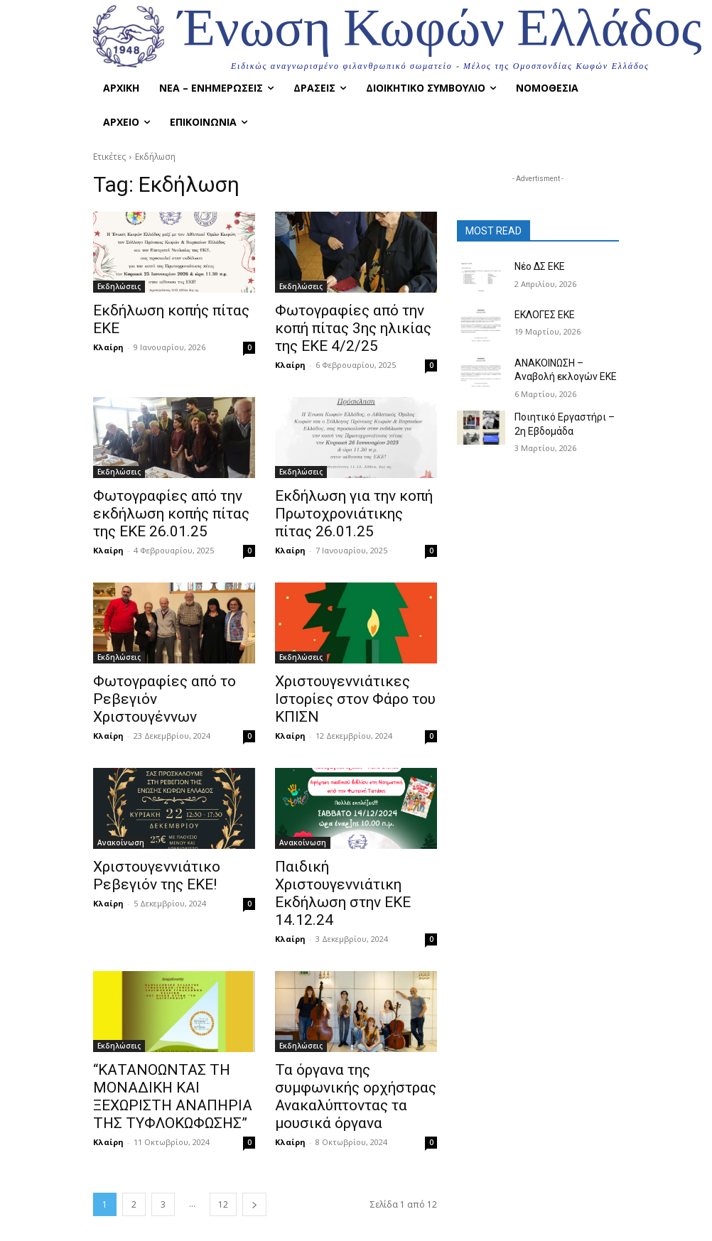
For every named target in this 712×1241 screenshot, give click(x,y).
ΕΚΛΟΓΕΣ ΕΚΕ (541, 314)
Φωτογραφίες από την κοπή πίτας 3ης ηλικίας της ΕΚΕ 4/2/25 (352, 325)
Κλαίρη (108, 327)
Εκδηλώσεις (119, 286)
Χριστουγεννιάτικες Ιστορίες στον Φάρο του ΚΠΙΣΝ (341, 683)
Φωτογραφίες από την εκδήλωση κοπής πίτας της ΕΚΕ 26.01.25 (168, 504)
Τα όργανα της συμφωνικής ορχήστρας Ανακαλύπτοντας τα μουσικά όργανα (353, 1025)
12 (223, 1137)
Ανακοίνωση (120, 823)
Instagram (508, 1224)
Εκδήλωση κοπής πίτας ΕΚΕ (168, 310)
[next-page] (254, 1137)
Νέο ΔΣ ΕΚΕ (537, 266)
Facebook (420, 1224)
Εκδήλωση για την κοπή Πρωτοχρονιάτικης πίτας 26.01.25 (344, 504)
